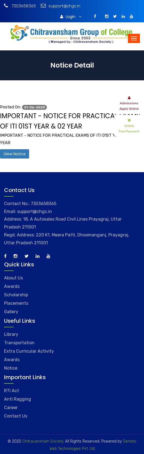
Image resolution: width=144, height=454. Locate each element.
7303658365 (20, 6)
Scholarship (16, 294)
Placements (16, 303)
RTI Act (11, 390)
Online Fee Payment (129, 125)
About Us (13, 278)
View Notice (15, 154)
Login (70, 16)
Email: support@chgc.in (28, 211)
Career (11, 407)
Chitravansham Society (42, 441)
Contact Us (15, 416)
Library (11, 334)
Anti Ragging (17, 399)
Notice (10, 368)
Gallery (11, 311)
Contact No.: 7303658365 (30, 203)
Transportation (19, 342)
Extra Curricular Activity (29, 351)
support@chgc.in (60, 6)
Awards (12, 286)
